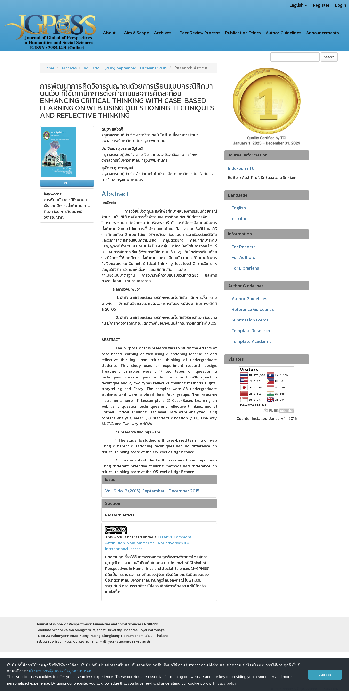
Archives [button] (164, 32)
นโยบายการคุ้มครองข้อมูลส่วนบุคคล (60, 671)
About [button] (111, 32)
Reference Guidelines (253, 309)
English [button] (298, 5)
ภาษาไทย (240, 218)
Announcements (322, 32)
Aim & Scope (136, 32)
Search (329, 56)
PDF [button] (67, 183)
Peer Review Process (200, 32)
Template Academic (251, 341)
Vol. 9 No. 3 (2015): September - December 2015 (125, 68)
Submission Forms (250, 320)
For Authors (243, 257)
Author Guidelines (283, 32)
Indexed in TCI (241, 168)
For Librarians (245, 268)
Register (321, 5)
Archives (69, 68)
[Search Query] (295, 57)
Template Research (251, 330)
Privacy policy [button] (225, 683)
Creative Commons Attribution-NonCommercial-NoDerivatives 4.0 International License (148, 542)
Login (340, 5)
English (239, 208)
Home (49, 68)
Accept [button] (325, 675)
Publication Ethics (243, 32)
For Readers (244, 246)
